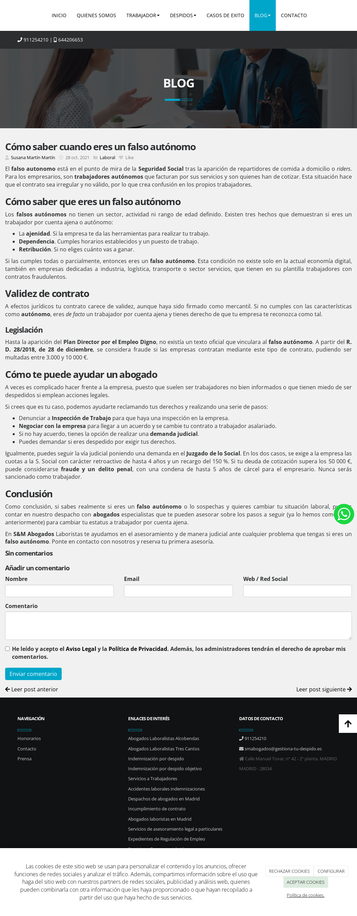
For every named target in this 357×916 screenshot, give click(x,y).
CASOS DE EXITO (225, 15)
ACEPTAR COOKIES (305, 882)
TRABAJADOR (143, 15)
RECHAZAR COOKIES (289, 871)
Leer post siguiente (324, 689)
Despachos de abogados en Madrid (164, 799)
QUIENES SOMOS (96, 15)
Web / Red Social (265, 579)
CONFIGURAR (331, 871)
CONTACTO (294, 15)
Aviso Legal (81, 649)
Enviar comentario (33, 674)
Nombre (16, 579)
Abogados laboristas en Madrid (160, 819)
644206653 (68, 39)
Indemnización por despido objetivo (165, 768)
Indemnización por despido (156, 759)
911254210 (32, 39)
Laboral (107, 157)
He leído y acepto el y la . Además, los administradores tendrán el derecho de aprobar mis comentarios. (179, 653)
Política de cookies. (305, 895)
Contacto (26, 749)
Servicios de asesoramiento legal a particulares (175, 829)
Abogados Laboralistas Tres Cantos (163, 749)
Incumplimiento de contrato (157, 809)
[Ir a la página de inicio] (15, 15)
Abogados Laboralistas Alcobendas (163, 738)
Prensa (24, 759)
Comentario (21, 606)
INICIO (59, 15)
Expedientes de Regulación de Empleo (166, 839)
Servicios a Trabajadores (152, 778)
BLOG (263, 15)
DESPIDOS (183, 15)
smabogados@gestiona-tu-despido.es (280, 749)
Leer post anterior (31, 689)
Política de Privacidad (138, 649)
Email (131, 579)
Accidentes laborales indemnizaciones (166, 789)
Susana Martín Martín (33, 157)
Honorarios (29, 738)
